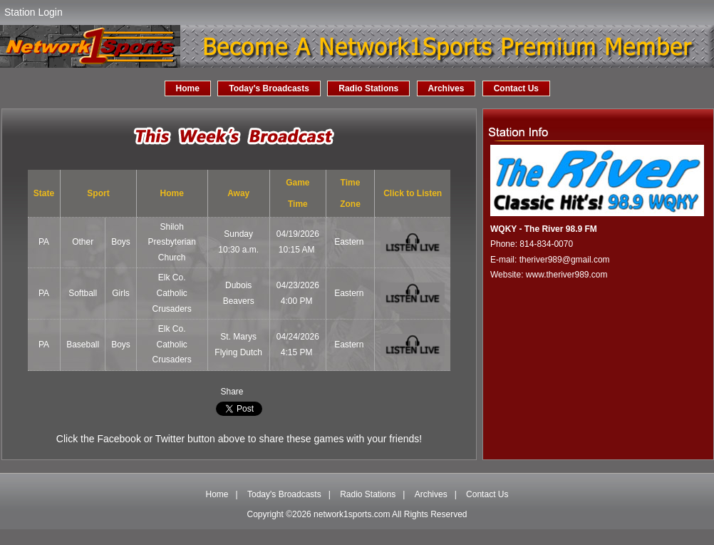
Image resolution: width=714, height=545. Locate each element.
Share (231, 392)
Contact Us (516, 88)
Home (188, 88)
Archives (446, 88)
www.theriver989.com (567, 275)
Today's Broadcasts (269, 88)
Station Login (33, 12)
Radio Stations (368, 88)
